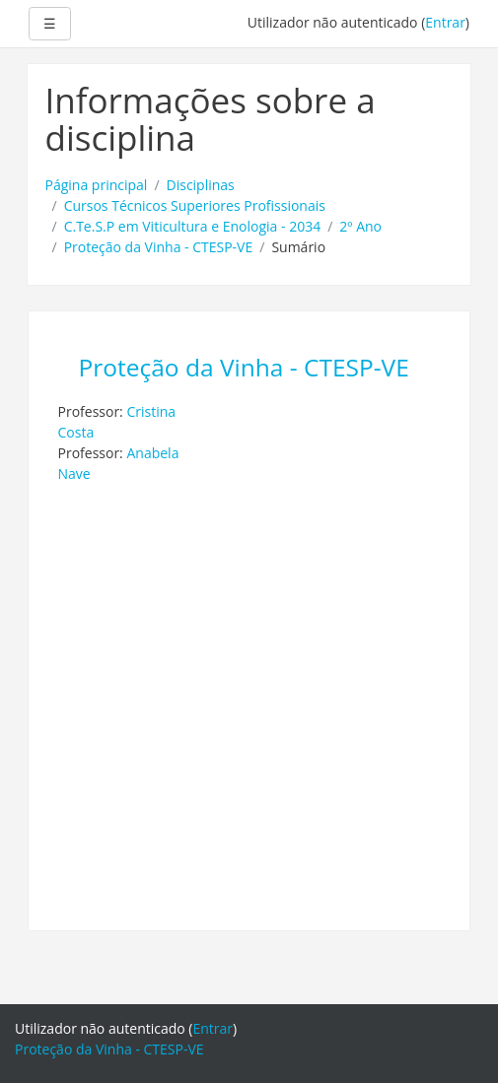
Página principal (96, 184)
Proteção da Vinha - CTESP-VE (158, 246)
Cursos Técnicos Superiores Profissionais (194, 205)
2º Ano (360, 226)
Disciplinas (201, 184)
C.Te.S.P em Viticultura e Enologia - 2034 (192, 226)
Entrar (445, 22)
